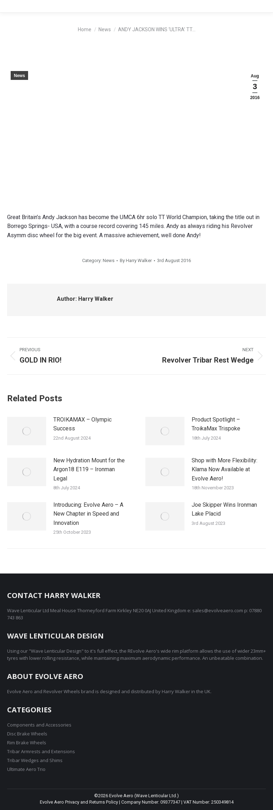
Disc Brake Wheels (27, 733)
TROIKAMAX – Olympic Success (82, 424)
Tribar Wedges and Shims (35, 760)
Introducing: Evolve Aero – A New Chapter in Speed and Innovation (88, 513)
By (136, 260)
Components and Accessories (39, 725)
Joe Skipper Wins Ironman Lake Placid (224, 509)
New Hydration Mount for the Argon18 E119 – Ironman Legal (89, 469)
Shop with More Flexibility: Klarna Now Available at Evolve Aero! (224, 469)
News (19, 75)
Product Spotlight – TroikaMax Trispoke (216, 424)
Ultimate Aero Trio (26, 769)
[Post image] (26, 431)
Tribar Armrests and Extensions (41, 751)
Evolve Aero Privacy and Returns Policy (79, 802)
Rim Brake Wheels (26, 742)
